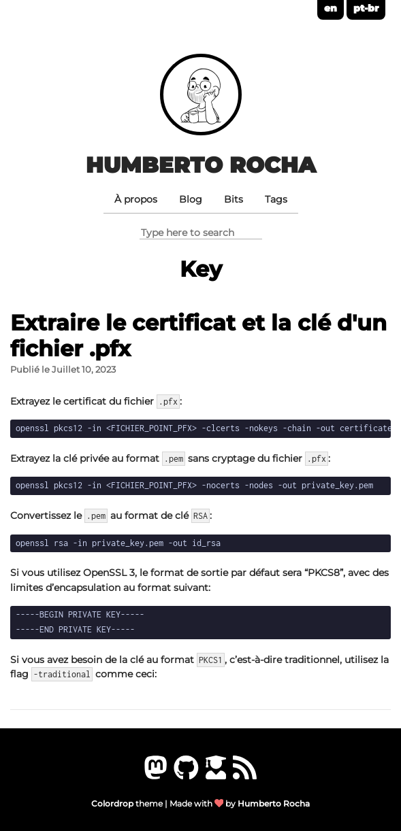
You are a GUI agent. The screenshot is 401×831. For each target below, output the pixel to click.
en (330, 8)
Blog (190, 199)
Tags (276, 199)
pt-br (366, 8)
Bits (233, 199)
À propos (135, 199)
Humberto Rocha (201, 165)
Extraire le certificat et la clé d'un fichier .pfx (198, 335)
